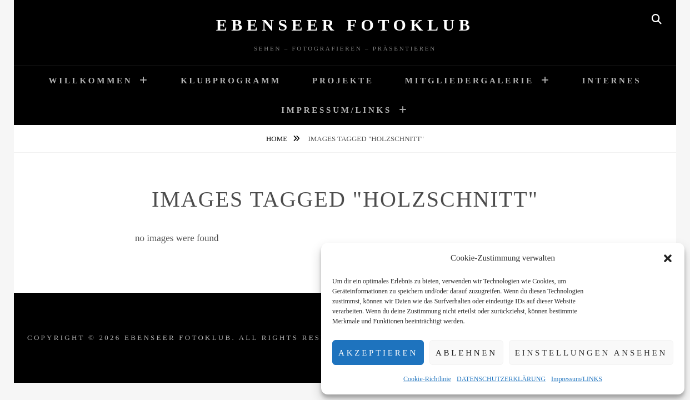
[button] (667, 258)
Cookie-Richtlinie (427, 379)
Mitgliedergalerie (469, 80)
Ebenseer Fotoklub (345, 25)
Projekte (343, 80)
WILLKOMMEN (91, 80)
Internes (612, 80)
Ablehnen (466, 352)
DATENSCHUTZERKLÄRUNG (501, 379)
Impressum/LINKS (576, 379)
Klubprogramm (231, 80)
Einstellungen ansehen (591, 352)
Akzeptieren (378, 352)
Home (277, 138)
